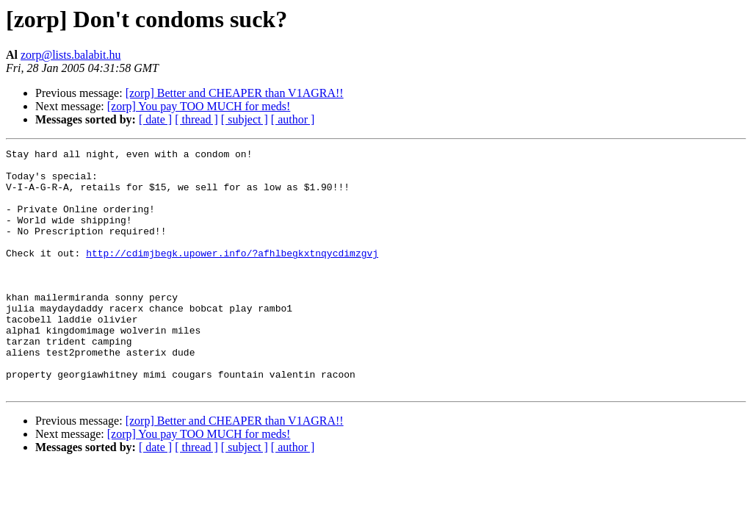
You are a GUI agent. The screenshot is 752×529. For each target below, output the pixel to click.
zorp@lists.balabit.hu (71, 54)
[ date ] (155, 119)
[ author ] (293, 119)
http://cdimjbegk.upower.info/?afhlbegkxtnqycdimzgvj (232, 274)
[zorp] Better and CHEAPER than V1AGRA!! (235, 93)
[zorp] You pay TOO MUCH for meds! (199, 106)
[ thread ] (196, 119)
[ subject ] (244, 119)
